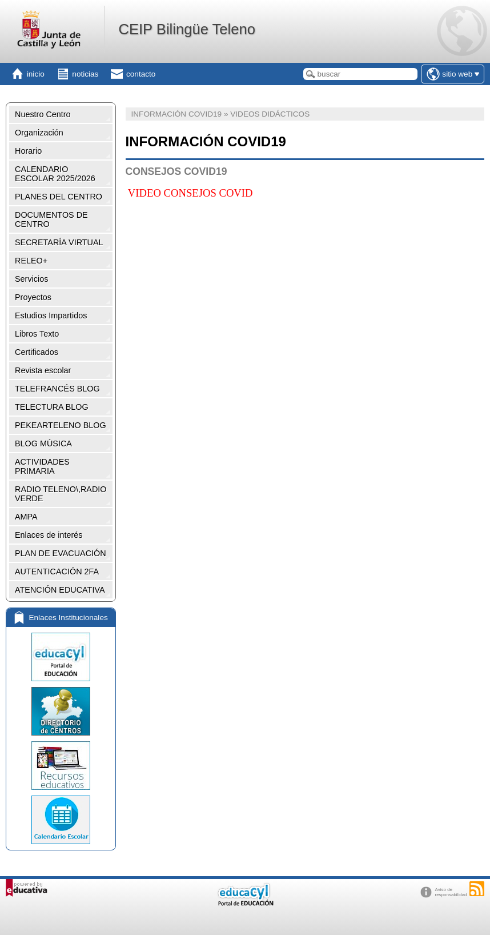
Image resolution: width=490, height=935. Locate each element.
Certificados (36, 352)
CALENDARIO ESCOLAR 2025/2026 (55, 174)
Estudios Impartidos (51, 315)
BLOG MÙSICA (43, 443)
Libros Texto (37, 333)
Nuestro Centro (43, 114)
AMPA (26, 516)
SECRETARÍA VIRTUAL (59, 242)
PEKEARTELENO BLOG (60, 425)
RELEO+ (31, 260)
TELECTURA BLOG (52, 406)
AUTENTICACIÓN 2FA (57, 571)
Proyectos (33, 297)
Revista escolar (43, 370)
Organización (39, 132)
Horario (28, 150)
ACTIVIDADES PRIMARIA (42, 466)
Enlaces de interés (48, 535)
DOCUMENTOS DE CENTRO (51, 219)
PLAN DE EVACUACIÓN (60, 553)
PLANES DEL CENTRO (58, 196)
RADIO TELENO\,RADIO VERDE (60, 494)
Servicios (31, 278)
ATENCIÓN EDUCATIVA (60, 589)
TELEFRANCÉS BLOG (57, 388)
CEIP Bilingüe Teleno (186, 29)
